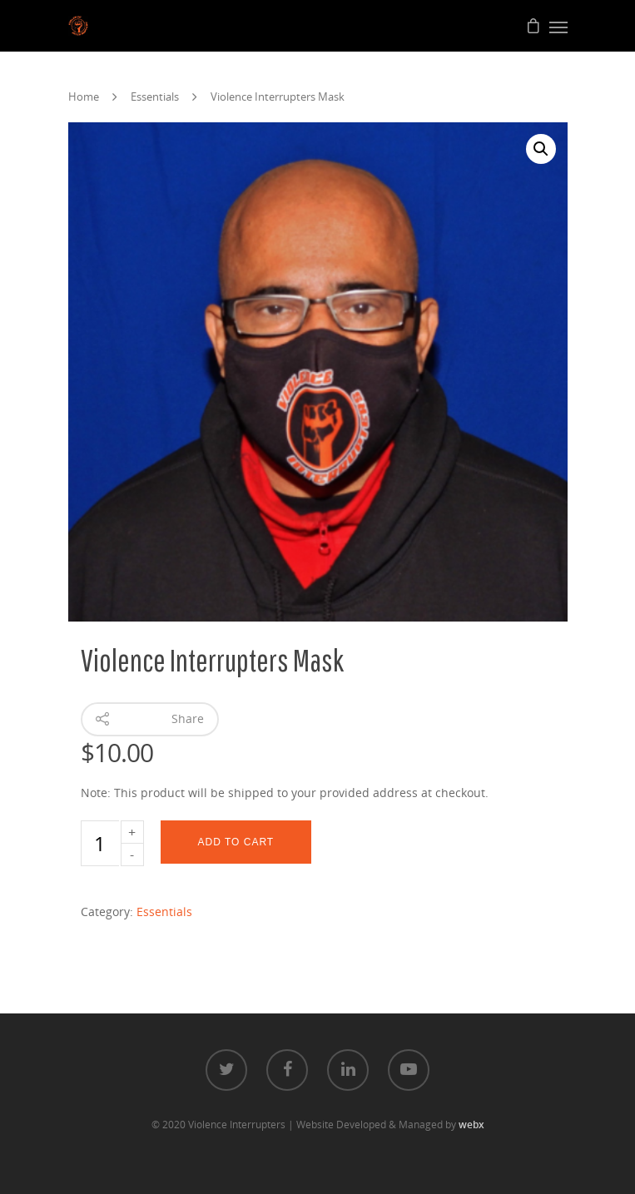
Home (83, 96)
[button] (541, 149)
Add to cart (236, 842)
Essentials (155, 96)
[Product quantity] (100, 843)
